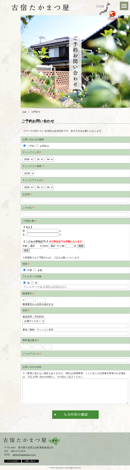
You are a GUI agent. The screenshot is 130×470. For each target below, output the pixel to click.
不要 (27, 270)
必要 (37, 270)
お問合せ (42, 146)
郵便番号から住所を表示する (38, 304)
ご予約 (28, 146)
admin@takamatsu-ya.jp (24, 454)
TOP (24, 112)
